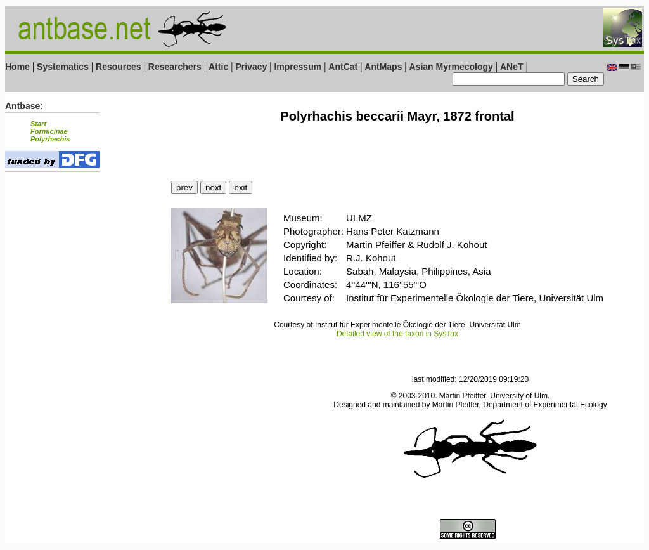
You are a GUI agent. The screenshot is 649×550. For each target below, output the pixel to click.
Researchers (175, 67)
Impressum (297, 67)
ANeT (512, 67)
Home (17, 67)
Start (38, 124)
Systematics (63, 67)
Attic (218, 67)
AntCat (344, 67)
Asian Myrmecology (452, 67)
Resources (118, 67)
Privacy (251, 67)
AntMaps (384, 67)
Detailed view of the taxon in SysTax (397, 333)
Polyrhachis (50, 139)
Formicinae (49, 131)
